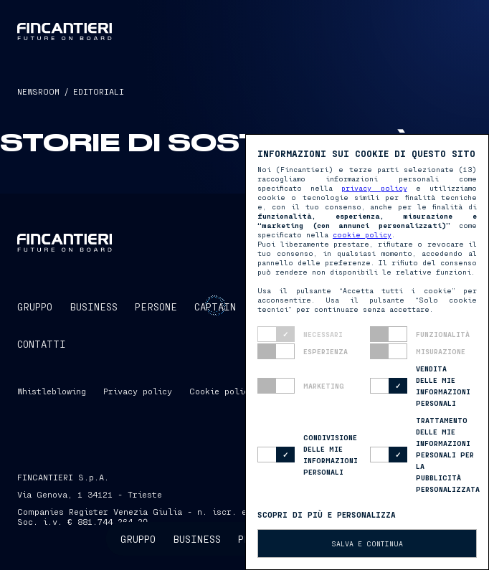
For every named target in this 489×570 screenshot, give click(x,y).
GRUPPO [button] (34, 306)
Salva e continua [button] (367, 543)
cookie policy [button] (362, 234)
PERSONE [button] (156, 306)
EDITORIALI (98, 91)
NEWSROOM (38, 91)
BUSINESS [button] (94, 306)
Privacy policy (137, 391)
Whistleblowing (51, 391)
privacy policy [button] (374, 188)
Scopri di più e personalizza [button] (326, 514)
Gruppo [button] (138, 539)
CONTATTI (41, 344)
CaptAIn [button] (215, 306)
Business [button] (197, 539)
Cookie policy (221, 391)
